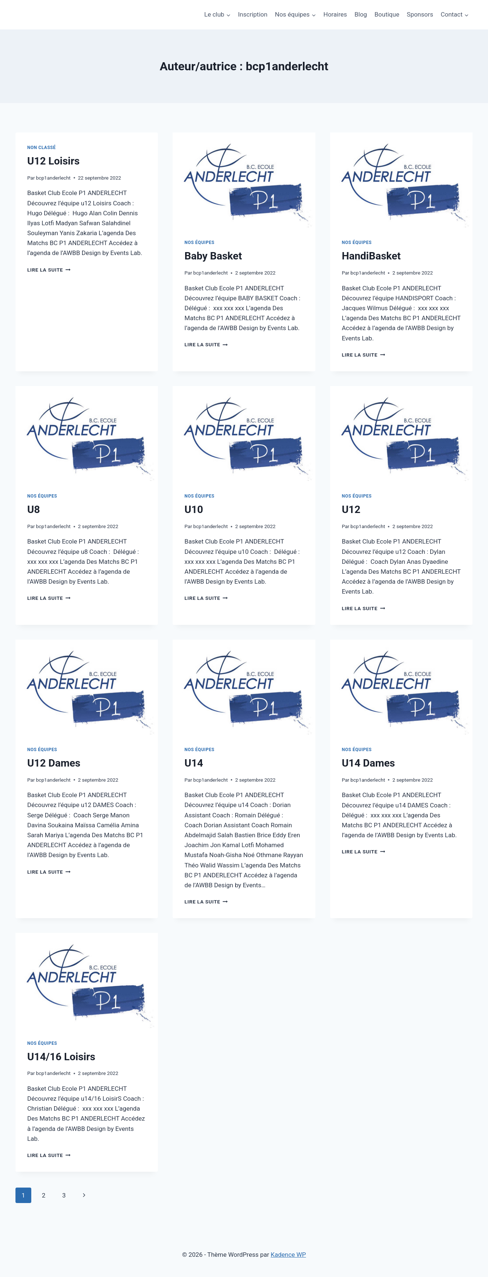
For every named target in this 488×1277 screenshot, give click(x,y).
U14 (193, 763)
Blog (360, 14)
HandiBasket (371, 256)
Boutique (387, 14)
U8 (33, 509)
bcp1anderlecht (53, 178)
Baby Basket (213, 256)
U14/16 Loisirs (61, 1057)
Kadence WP (288, 1254)
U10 (193, 509)
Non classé (41, 147)
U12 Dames (53, 763)
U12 (351, 509)
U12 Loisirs (53, 161)
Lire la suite (48, 270)
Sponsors (420, 14)
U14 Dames (368, 763)
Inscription (253, 14)
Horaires (335, 14)
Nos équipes (199, 242)
